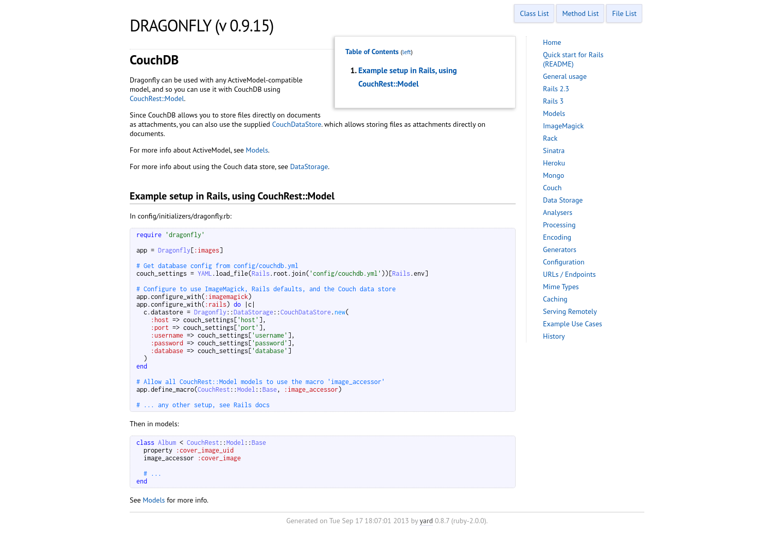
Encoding (557, 237)
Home (552, 42)
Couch (552, 187)
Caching (555, 299)
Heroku (554, 163)
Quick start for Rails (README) (573, 59)
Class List (534, 13)
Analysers (557, 212)
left (406, 52)
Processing (559, 224)
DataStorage (309, 166)
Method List (580, 13)
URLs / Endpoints (569, 274)
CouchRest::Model (157, 98)
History (554, 336)
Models (257, 150)
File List (624, 13)
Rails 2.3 (556, 88)
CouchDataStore (297, 124)
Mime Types (561, 286)
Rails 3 (553, 101)
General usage (565, 76)
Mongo (553, 175)
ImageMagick (563, 125)
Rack (550, 138)
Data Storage (563, 200)
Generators (559, 249)
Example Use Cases (572, 323)
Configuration (564, 261)
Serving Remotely (570, 311)
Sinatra (554, 150)
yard (426, 520)
